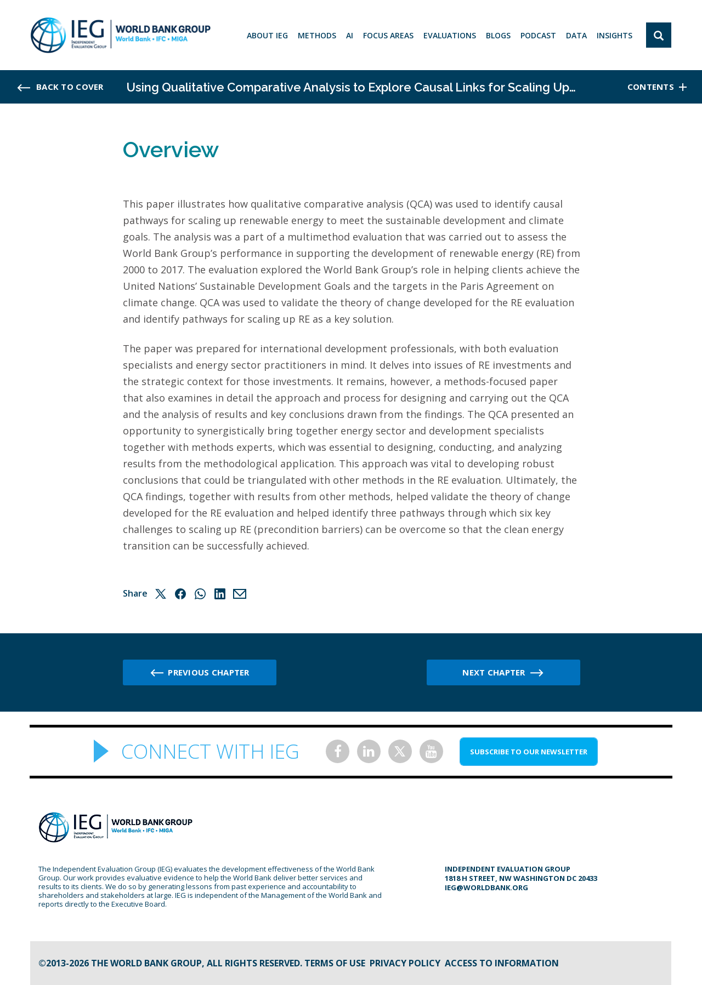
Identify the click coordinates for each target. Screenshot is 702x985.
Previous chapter (208, 672)
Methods (317, 35)
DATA (576, 35)
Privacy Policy (405, 963)
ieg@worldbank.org (486, 887)
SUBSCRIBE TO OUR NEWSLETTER (528, 752)
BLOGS (498, 35)
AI (349, 35)
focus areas (388, 35)
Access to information (502, 963)
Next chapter (493, 672)
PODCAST (538, 35)
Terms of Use (334, 963)
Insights (614, 35)
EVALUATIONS (449, 35)
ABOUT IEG (267, 35)
